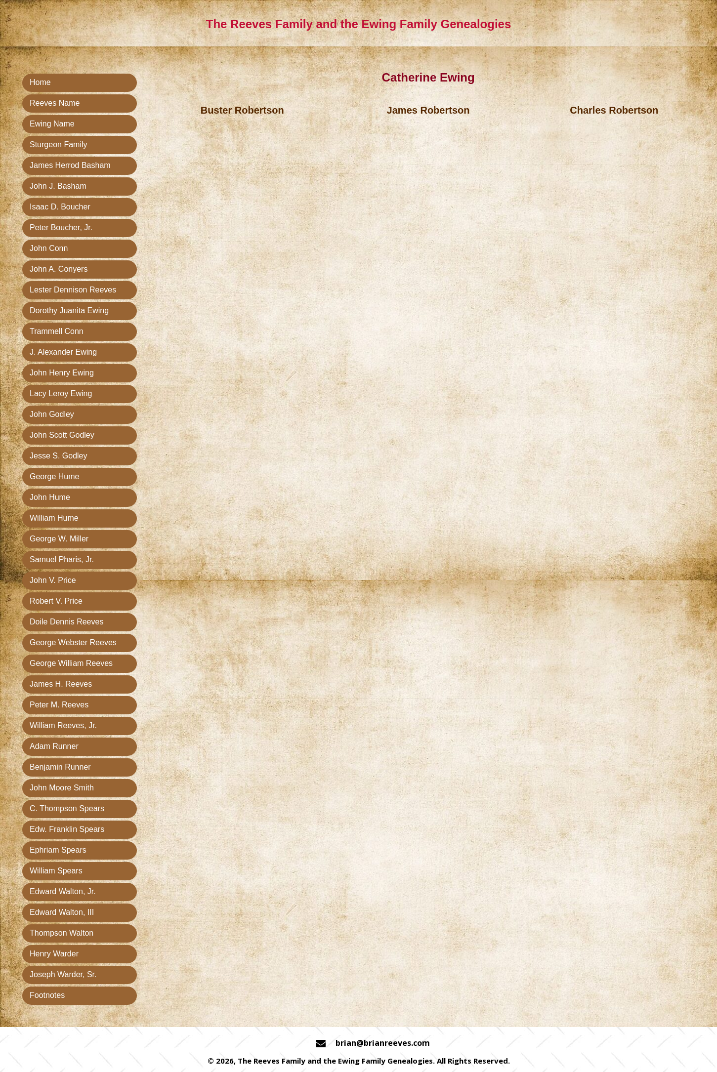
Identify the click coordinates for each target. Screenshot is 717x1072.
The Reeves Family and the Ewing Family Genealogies (358, 24)
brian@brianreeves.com (383, 1042)
